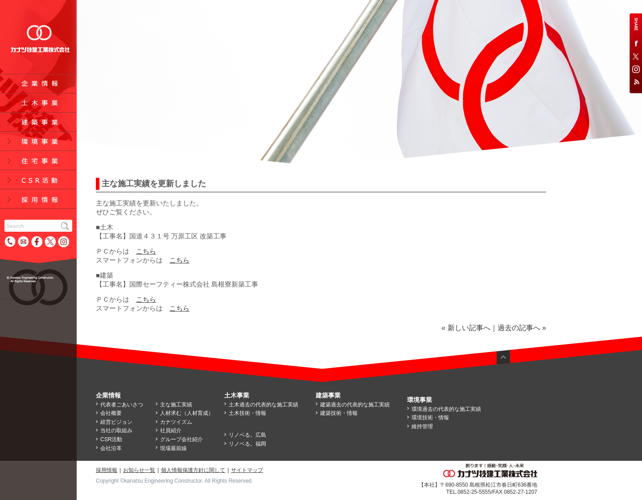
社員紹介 (170, 430)
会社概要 (111, 413)
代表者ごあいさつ (121, 405)
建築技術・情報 (339, 413)
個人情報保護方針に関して (193, 470)
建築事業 (328, 395)
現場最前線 (173, 448)
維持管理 (422, 426)
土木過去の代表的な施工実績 (263, 405)
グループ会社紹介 (181, 439)
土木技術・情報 (247, 413)
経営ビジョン (116, 422)
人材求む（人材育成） (187, 413)
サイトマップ (247, 470)
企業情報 (108, 395)
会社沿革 (111, 448)
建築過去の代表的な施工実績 (355, 405)
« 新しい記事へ (465, 328)
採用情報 (106, 470)
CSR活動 (111, 439)
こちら (146, 251)
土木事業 (236, 395)
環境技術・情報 (430, 417)
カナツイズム (176, 422)
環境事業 (419, 399)
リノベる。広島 (247, 435)
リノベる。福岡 (247, 444)
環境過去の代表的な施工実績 (446, 409)
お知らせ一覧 (139, 470)
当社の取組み (116, 430)
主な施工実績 (176, 405)
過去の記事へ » (522, 328)
